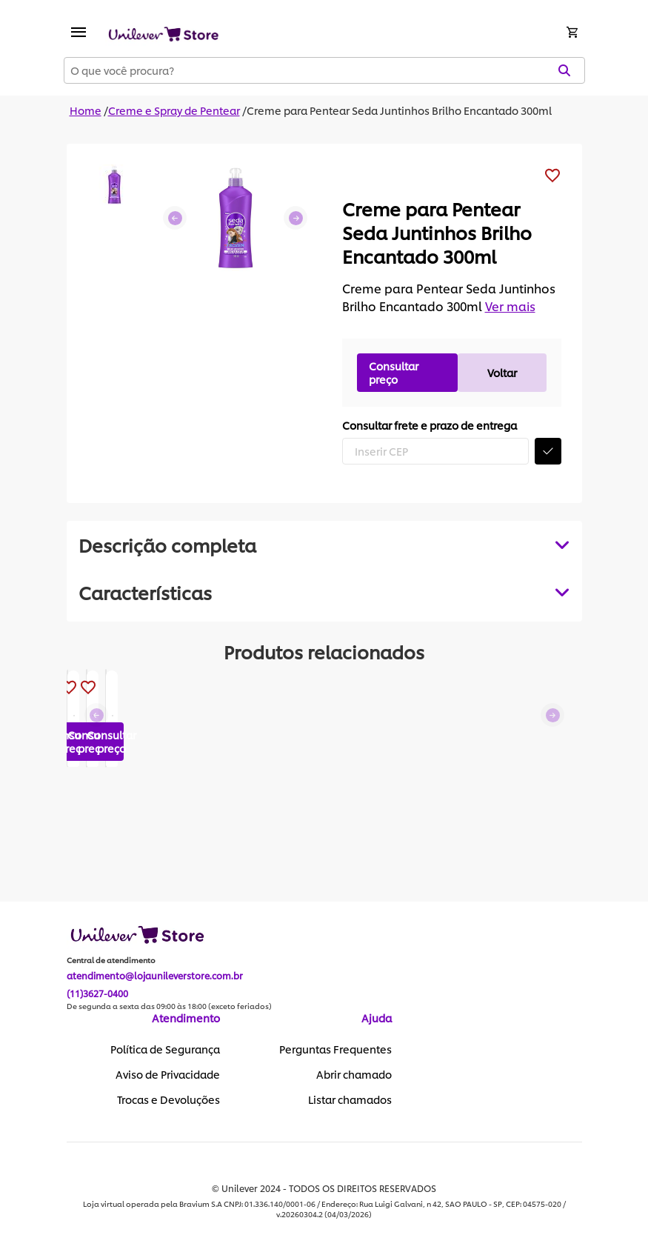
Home (85, 110)
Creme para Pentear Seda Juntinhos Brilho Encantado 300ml (399, 110)
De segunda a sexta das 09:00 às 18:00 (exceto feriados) (169, 1007)
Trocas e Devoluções (168, 1100)
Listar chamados (350, 1100)
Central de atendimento (111, 961)
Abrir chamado (354, 1075)
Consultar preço (393, 372)
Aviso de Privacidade (168, 1075)
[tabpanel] (324, 592)
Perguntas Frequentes (335, 1049)
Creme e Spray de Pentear (174, 110)
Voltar (502, 372)
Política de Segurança (165, 1049)
